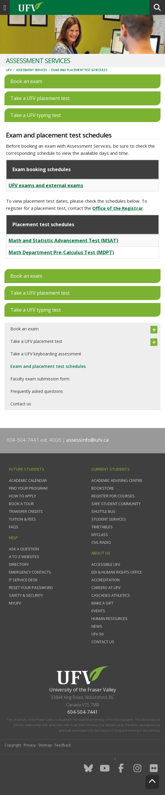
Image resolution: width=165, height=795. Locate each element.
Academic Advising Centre (116, 480)
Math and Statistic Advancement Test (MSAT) (63, 240)
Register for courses (113, 496)
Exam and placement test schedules (79, 70)
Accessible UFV (105, 564)
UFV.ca (53, 7)
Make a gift (102, 603)
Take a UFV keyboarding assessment (45, 354)
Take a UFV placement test (36, 341)
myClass (99, 534)
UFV (9, 70)
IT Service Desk (23, 579)
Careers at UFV (105, 587)
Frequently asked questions (36, 391)
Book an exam (24, 329)
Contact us (20, 404)
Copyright (12, 745)
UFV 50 (97, 634)
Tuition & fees (22, 519)
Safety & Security (26, 595)
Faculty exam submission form (39, 379)
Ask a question (24, 549)
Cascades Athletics (110, 595)
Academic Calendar (28, 480)
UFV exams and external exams (46, 185)
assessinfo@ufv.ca (87, 439)
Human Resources (109, 618)
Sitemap (45, 745)
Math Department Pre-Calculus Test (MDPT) (61, 252)
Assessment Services (31, 70)
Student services (108, 519)
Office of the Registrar (117, 208)
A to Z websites (24, 556)
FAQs (13, 527)
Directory (19, 564)
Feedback (63, 745)
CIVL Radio (101, 542)
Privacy (30, 745)
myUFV (15, 603)
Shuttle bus (103, 511)
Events (98, 610)
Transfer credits (26, 511)
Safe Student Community (116, 503)
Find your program (28, 488)
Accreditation (105, 579)
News (96, 626)
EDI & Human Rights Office (116, 572)
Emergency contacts (30, 572)
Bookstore (102, 488)
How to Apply (22, 496)
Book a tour (21, 503)
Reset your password (31, 587)
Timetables (102, 527)
